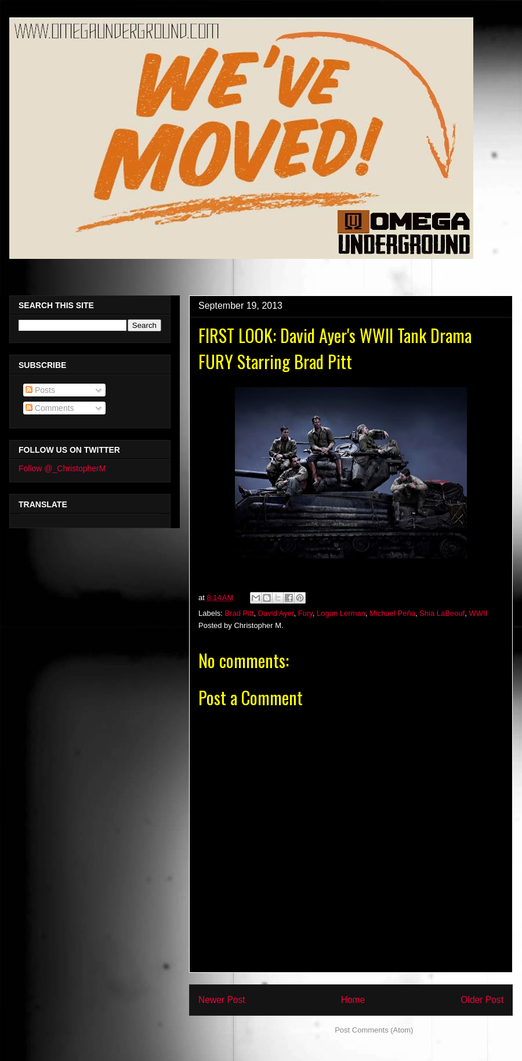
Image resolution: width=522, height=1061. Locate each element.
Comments (50, 408)
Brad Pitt (239, 613)
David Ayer (276, 613)
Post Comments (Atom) (374, 1030)
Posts (40, 390)
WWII (478, 613)
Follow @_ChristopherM (62, 468)
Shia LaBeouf (442, 613)
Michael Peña (392, 613)
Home (353, 1000)
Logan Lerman (341, 613)
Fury (305, 613)
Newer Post (221, 1000)
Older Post (482, 1000)
